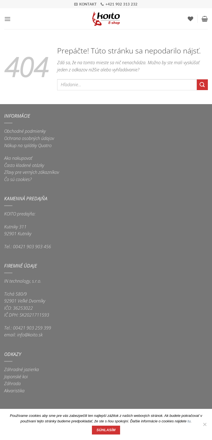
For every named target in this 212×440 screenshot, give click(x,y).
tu (188, 421)
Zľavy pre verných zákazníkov (31, 172)
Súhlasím (106, 430)
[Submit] (202, 84)
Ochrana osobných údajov (29, 138)
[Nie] (204, 426)
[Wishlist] (190, 19)
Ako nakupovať (18, 158)
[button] (7, 19)
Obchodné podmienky (25, 131)
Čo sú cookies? (18, 179)
